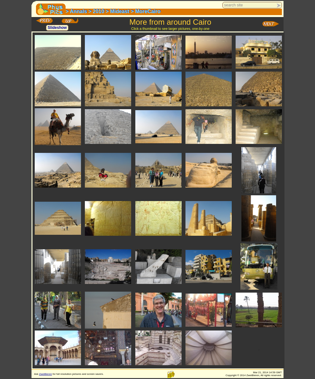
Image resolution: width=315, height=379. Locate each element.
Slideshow (57, 28)
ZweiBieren (45, 374)
